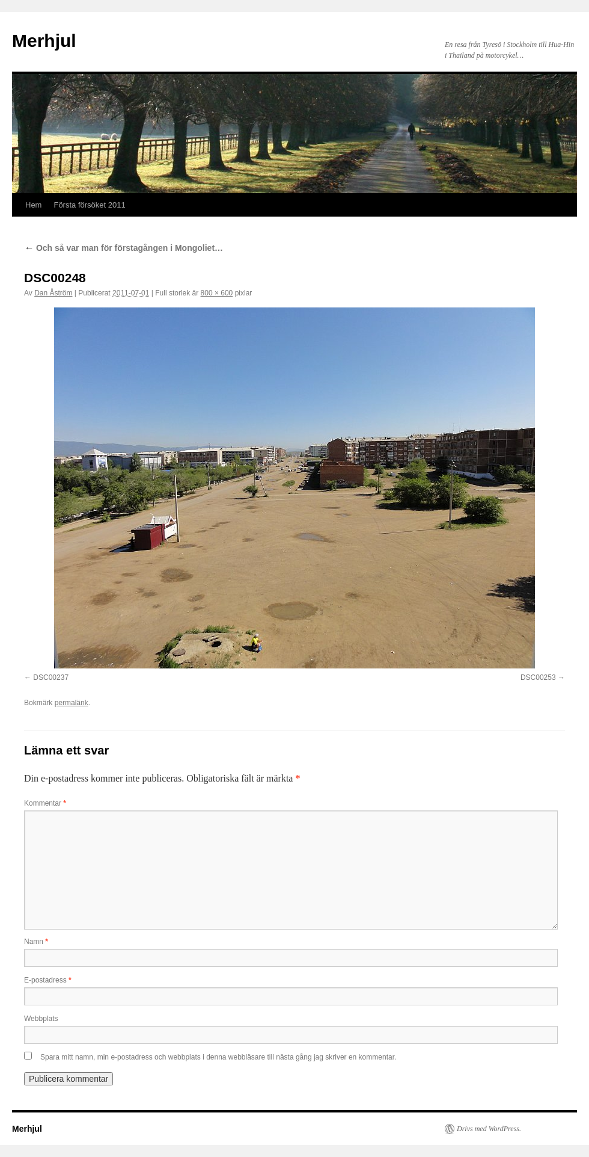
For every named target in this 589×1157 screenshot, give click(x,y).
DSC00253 (538, 677)
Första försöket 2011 (89, 204)
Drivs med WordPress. (489, 1129)
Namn (36, 941)
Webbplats (41, 1018)
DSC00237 (51, 677)
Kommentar (45, 803)
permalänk (71, 703)
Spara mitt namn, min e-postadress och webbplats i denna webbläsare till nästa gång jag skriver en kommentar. (218, 1057)
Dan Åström (53, 293)
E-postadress (48, 980)
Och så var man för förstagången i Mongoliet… (123, 248)
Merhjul (44, 41)
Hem (33, 204)
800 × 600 (217, 293)
